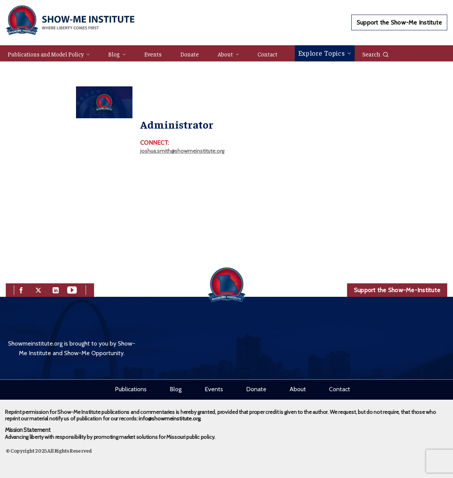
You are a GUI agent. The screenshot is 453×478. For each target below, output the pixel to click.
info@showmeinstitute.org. (170, 418)
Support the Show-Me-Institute (397, 290)
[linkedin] (56, 289)
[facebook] (21, 289)
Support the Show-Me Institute (399, 22)
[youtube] (72, 289)
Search (375, 54)
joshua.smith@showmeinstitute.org (182, 150)
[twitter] (38, 289)
